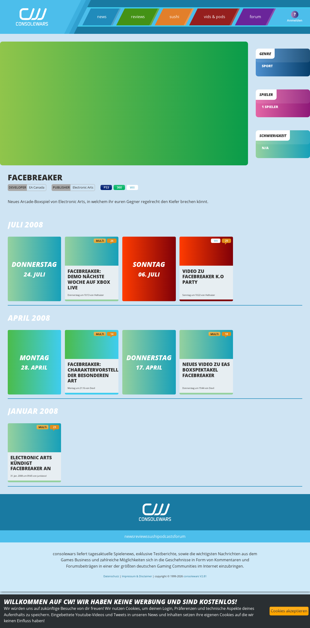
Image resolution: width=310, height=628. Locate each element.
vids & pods (214, 16)
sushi (174, 16)
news (101, 16)
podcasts (165, 535)
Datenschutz (111, 575)
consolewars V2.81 (195, 575)
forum (255, 16)
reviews (138, 16)
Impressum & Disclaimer (137, 575)
